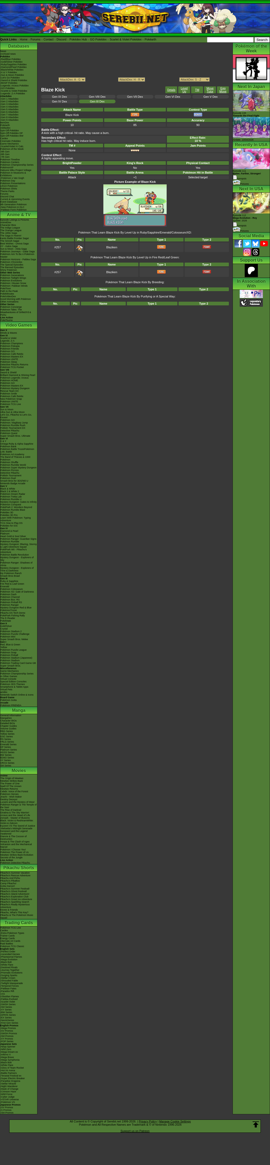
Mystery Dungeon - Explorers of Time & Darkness (17, 569)
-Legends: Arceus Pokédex (14, 85)
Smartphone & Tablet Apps (14, 687)
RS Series (5, 739)
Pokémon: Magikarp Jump (14, 422)
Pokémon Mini (7, 636)
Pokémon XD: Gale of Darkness (17, 591)
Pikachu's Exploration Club (14, 896)
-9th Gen (4, 151)
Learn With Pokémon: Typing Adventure (15, 519)
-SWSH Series (8, 1004)
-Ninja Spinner (7, 1046)
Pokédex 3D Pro (9, 515)
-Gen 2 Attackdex (9, 101)
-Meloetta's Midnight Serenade (16, 828)
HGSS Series (7, 752)
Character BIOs (8, 720)
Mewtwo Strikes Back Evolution (16, 855)
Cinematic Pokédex (10, 141)
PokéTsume (6, 320)
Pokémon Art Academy (12, 454)
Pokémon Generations (12, 275)
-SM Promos (6, 1036)
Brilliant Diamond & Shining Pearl (17, 375)
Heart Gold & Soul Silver (13, 536)
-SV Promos (6, 1030)
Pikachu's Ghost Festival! (13, 891)
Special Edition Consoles (13, 681)
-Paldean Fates (8, 988)
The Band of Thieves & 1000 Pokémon (15, 458)
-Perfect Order (7, 951)
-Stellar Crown (7, 978)
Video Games (18, 325)
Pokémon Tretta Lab (11, 496)
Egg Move (222, 90)
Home (23, 39)
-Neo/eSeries (7, 1020)
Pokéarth (150, 39)
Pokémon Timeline (10, 159)
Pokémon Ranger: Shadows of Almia (16, 564)
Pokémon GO (7, 351)
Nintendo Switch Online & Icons (16, 694)
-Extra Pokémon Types (12, 933)
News (3, 51)
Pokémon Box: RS (10, 599)
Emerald (4, 586)
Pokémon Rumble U (11, 499)
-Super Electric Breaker (12, 1078)
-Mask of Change (9, 1089)
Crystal (4, 628)
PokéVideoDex (8, 296)
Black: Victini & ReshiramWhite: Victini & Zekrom (16, 821)
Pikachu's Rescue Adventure (15, 875)
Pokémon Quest (8, 433)
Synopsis (240, 225)
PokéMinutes (7, 293)
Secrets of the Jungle (11, 857)
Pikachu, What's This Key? (14, 912)
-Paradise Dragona (10, 1081)
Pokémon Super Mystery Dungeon (18, 467)
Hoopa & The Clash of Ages (15, 841)
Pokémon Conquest (10, 504)
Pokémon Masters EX (11, 356)
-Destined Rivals (9, 967)
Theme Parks (7, 191)
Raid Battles (6, 943)
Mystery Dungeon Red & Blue (16, 607)
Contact (49, 39)
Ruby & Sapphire (9, 581)
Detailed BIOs (7, 723)
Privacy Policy (148, 1121)
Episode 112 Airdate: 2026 (245, 218)
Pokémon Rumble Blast (12, 510)
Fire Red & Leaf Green (12, 583)
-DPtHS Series (8, 1015)
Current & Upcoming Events (15, 199)
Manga (19, 710)
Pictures (241, 184)
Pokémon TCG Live (10, 404)
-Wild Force (6, 1094)
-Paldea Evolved (9, 999)
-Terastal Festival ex (10, 1075)
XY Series (5, 760)
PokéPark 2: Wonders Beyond (16, 507)
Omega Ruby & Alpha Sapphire (16, 443)
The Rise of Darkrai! (10, 810)
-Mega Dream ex (9, 1052)
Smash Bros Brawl (10, 576)
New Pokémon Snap (11, 399)
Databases (18, 46)
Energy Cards (7, 938)
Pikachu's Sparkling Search (14, 902)
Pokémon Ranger (9, 605)
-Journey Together (9, 970)
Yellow (3, 647)
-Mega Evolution (8, 959)
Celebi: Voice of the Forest (14, 791)
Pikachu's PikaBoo (10, 880)
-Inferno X (5, 1054)
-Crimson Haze (8, 1091)
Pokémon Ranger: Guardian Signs (18, 539)
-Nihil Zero (5, 1049)
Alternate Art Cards (10, 941)
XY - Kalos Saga (9, 246)
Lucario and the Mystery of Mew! (17, 802)
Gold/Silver (6, 626)
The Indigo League (10, 227)
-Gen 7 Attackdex (9, 114)
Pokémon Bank (8, 446)
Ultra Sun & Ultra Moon (12, 412)
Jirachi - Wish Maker (11, 796)
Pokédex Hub (78, 39)
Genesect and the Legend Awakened (14, 832)
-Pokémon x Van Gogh (12, 178)
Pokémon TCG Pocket (12, 367)
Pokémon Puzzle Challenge (15, 634)
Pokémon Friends (9, 348)
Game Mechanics (9, 143)
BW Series (6, 755)
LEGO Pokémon (9, 186)
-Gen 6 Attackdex (9, 112)
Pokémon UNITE (9, 359)
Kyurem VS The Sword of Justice (17, 825)
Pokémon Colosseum (11, 589)
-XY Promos (6, 1038)
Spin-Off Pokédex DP (11, 133)
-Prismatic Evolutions (11, 972)
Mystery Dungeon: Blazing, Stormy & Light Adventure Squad (18, 545)
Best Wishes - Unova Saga (14, 243)
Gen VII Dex (135, 96)
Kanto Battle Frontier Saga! (14, 238)
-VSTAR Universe (9, 1099)
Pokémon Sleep (8, 362)
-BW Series (6, 1012)
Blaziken (111, 247)
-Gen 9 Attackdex (9, 120)
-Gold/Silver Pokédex (11, 61)
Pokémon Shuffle (9, 462)
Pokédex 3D (6, 512)
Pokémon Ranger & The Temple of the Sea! (18, 806)
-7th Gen (4, 157)
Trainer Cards (7, 935)
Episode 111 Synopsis (247, 175)
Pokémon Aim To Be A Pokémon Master (17, 255)
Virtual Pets (6, 689)
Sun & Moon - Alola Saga (13, 249)
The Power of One (10, 783)
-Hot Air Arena (7, 1070)
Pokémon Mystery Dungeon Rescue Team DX (15, 389)
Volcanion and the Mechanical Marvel (16, 845)
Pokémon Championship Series (16, 165)
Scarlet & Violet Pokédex (126, 39)
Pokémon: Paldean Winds (14, 286)
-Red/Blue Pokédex (10, 59)
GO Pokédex (98, 39)
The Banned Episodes (12, 267)
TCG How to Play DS (11, 523)
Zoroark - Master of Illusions (15, 818)
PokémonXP (6, 167)
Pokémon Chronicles (11, 262)
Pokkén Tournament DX (12, 428)
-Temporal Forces (9, 986)
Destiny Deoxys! (8, 799)
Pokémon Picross (9, 470)
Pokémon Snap (8, 652)
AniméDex (5, 222)
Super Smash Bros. (10, 665)
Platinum (4, 533)
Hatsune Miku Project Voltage (15, 170)
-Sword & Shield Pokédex (13, 80)
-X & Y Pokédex (8, 72)
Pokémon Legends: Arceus (14, 377)
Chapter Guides (8, 726)
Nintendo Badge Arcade (12, 483)
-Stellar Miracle (8, 1083)
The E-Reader (7, 618)
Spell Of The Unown (10, 786)
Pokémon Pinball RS (11, 602)
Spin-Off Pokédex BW (11, 135)
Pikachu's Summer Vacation (15, 873)
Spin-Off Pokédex (9, 130)
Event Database (8, 202)
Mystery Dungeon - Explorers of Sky (17, 558)
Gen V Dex (210, 96)
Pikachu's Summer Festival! (15, 888)
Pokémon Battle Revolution (14, 554)
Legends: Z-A (7, 340)
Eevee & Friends (9, 909)
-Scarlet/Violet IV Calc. (12, 146)
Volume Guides (8, 728)
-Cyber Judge (7, 1097)
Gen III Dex (97, 101)
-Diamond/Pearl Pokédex (13, 67)
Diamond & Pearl (9, 531)
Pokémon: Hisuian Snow (13, 283)
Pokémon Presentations (13, 183)
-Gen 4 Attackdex (9, 106)
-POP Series (6, 1041)
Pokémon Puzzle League (13, 650)
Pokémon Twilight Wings (13, 278)
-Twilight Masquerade (11, 983)
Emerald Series (8, 744)
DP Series (5, 747)
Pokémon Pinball (9, 655)
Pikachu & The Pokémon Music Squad (16, 916)
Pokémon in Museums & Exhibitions (13, 174)
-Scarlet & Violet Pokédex (13, 91)
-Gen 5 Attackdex (9, 109)
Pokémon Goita (8, 700)
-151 (2, 993)
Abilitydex (5, 128)
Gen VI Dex (172, 96)
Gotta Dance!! (7, 886)
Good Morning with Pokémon (15, 299)
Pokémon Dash (8, 594)
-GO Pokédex (7, 88)
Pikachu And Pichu (10, 878)
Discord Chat (7, 196)
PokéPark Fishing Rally (12, 615)
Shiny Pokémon (8, 270)
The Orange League (11, 230)
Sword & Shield (8, 372)
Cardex (4, 138)
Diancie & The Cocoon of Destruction (13, 837)
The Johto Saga (8, 233)
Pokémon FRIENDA (10, 705)
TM (197, 89)
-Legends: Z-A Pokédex (12, 93)
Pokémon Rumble (9, 541)
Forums (35, 39)
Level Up (184, 90)
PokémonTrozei (8, 610)
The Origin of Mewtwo (11, 778)
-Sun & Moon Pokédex (12, 75)
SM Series (5, 765)
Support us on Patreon (135, 1131)
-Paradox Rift (7, 991)
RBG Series (6, 731)
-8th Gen (4, 154)
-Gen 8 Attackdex (9, 117)
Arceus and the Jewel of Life (15, 815)
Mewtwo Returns (9, 788)
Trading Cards (18, 922)
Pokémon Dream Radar (12, 494)
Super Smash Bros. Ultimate (15, 436)
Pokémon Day (7, 180)
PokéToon (5, 288)
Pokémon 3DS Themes (12, 684)
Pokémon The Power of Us (14, 852)
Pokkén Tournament (10, 475)
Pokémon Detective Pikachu (15, 862)
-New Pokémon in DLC (12, 207)
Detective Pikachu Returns (14, 364)
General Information (10, 715)
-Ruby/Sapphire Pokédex (13, 64)
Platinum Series (8, 749)
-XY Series (6, 1009)
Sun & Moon (6, 409)
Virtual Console (8, 679)
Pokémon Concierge (11, 307)
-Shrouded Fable (9, 980)
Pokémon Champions (11, 343)
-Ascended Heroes (10, 954)
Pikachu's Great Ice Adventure (16, 899)
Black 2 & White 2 (9, 491)
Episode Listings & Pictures (14, 219)
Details (171, 89)
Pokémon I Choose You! (13, 849)
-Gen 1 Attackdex (9, 98)
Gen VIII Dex (97, 96)
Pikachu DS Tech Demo (12, 613)
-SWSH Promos (8, 1033)
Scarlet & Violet (8, 338)
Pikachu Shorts (18, 867)
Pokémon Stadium (10, 660)
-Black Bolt (6, 962)
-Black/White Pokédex (11, 69)
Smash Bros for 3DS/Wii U (14, 480)
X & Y (3, 441)
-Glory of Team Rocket (12, 1067)
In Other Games (8, 676)
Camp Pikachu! (8, 883)
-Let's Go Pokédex (10, 77)
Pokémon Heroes (9, 794)
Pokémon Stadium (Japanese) (16, 657)
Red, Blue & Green (10, 644)
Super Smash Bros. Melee (14, 639)
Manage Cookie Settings (175, 1121)
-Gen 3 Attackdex (9, 104)
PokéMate (5, 620)
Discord (61, 39)
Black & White (7, 488)
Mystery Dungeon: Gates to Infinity (18, 502)
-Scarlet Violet (7, 1001)
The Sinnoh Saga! (9, 241)
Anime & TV (19, 214)
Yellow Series (7, 734)
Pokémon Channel (10, 597)
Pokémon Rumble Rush (12, 425)
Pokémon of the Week (11, 149)
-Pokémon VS (7, 1102)
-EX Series (6, 1017)
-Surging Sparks (8, 975)
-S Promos (6, 1110)
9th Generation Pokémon (13, 204)
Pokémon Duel (8, 478)
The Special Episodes (11, 264)
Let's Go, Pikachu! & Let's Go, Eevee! (16, 416)
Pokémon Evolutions (11, 280)
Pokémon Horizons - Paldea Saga (18, 259)
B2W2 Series (7, 757)
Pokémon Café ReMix (11, 354)
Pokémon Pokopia (10, 346)
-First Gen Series (9, 1023)
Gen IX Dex (59, 96)
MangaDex (6, 718)
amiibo (3, 692)
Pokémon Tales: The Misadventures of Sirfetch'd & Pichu (15, 312)
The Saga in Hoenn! (10, 235)
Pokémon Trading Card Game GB (18, 663)
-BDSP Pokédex (8, 83)
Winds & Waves (8, 333)
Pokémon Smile (8, 393)
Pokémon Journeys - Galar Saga (17, 251)
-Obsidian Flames (9, 996)
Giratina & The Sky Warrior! (14, 812)
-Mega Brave (7, 1057)
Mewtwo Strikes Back (11, 781)
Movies (19, 770)
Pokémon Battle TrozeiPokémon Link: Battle (17, 450)
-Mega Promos (8, 1028)
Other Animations (9, 301)
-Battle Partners (8, 1073)
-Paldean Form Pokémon (13, 209)
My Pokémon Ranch (11, 573)
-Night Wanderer (9, 1086)
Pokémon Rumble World (13, 465)
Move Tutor (210, 90)
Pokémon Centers (9, 162)
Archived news (8, 54)
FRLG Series (7, 741)
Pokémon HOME (9, 380)
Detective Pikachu (9, 430)
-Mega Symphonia (10, 1060)
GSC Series (6, 736)
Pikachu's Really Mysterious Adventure (15, 905)
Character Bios (8, 225)
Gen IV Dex (59, 101)
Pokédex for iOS (9, 525)
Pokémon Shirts (8, 188)
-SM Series (6, 1007)
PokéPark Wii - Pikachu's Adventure (13, 550)
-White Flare (6, 964)
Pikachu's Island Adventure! (14, 894)
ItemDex (4, 122)
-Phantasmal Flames (11, 957)
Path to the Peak (9, 291)
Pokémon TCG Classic (12, 946)
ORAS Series (7, 763)
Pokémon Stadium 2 (11, 631)
